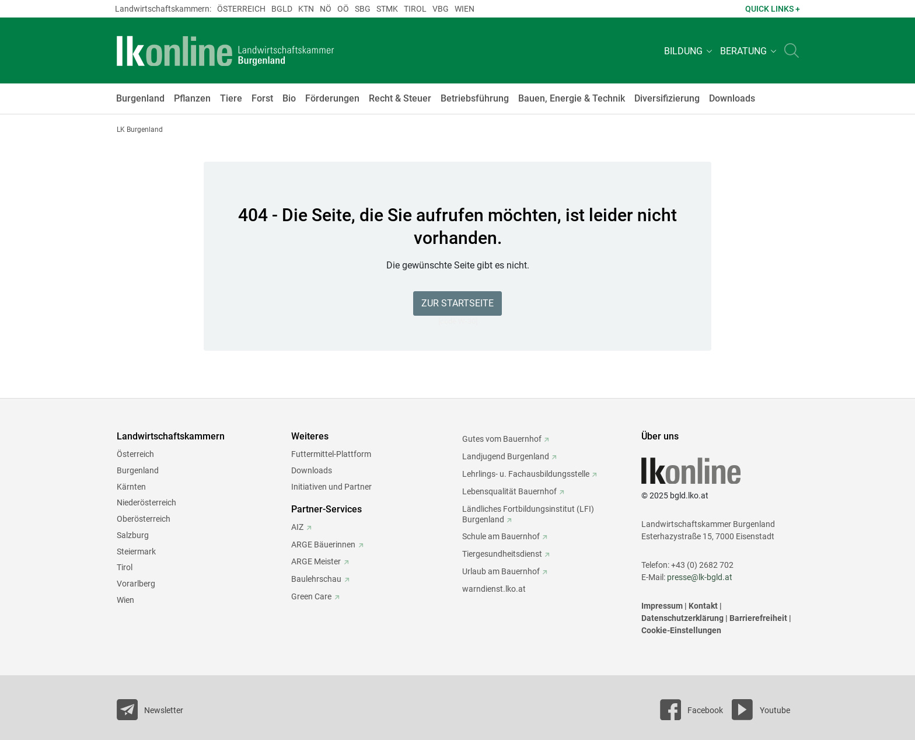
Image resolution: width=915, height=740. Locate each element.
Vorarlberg (136, 583)
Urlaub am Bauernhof (501, 571)
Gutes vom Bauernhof (502, 439)
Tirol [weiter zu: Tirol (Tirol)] (415, 8)
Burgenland (138, 470)
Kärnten (131, 486)
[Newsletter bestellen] (150, 709)
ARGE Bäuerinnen (323, 544)
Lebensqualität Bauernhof (509, 491)
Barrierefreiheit (758, 618)
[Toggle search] (791, 50)
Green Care (311, 596)
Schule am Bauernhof (501, 536)
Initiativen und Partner (331, 486)
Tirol (124, 567)
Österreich (135, 454)
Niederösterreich (146, 502)
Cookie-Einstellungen (681, 630)
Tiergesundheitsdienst (502, 554)
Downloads (311, 470)
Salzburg (133, 535)
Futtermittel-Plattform (331, 454)
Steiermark (136, 551)
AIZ (297, 527)
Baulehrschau (316, 579)
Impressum (662, 605)
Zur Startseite (457, 303)
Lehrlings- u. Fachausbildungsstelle (525, 474)
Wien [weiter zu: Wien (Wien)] (464, 8)
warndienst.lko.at (494, 589)
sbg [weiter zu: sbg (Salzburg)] (363, 8)
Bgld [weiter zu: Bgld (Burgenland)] (281, 8)
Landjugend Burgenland (505, 456)
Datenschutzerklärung (682, 618)
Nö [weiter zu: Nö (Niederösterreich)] (325, 8)
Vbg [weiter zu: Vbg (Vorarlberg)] (440, 8)
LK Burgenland (140, 129)
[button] (686, 50)
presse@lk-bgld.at (699, 577)
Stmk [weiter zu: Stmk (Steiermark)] (387, 8)
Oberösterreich (143, 518)
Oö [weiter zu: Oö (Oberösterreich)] (343, 8)
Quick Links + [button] (772, 8)
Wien (125, 600)
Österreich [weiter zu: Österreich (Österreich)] (241, 8)
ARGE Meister (316, 561)
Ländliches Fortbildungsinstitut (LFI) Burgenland (528, 514)
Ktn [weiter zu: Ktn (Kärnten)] (306, 8)
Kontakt (703, 605)
